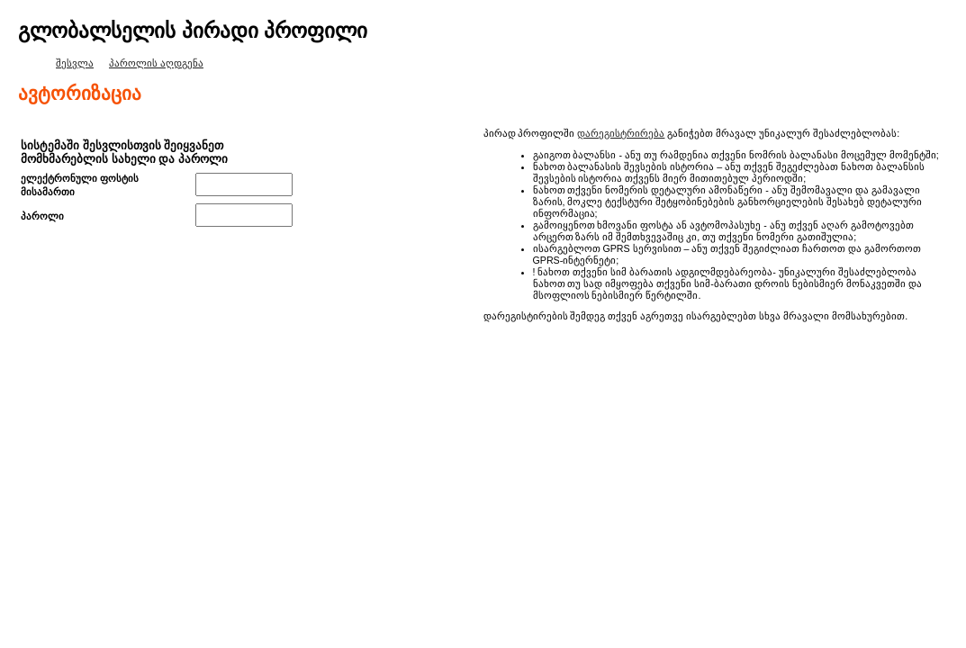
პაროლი (42, 216)
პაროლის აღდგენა (156, 63)
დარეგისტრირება (620, 133)
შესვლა (75, 63)
